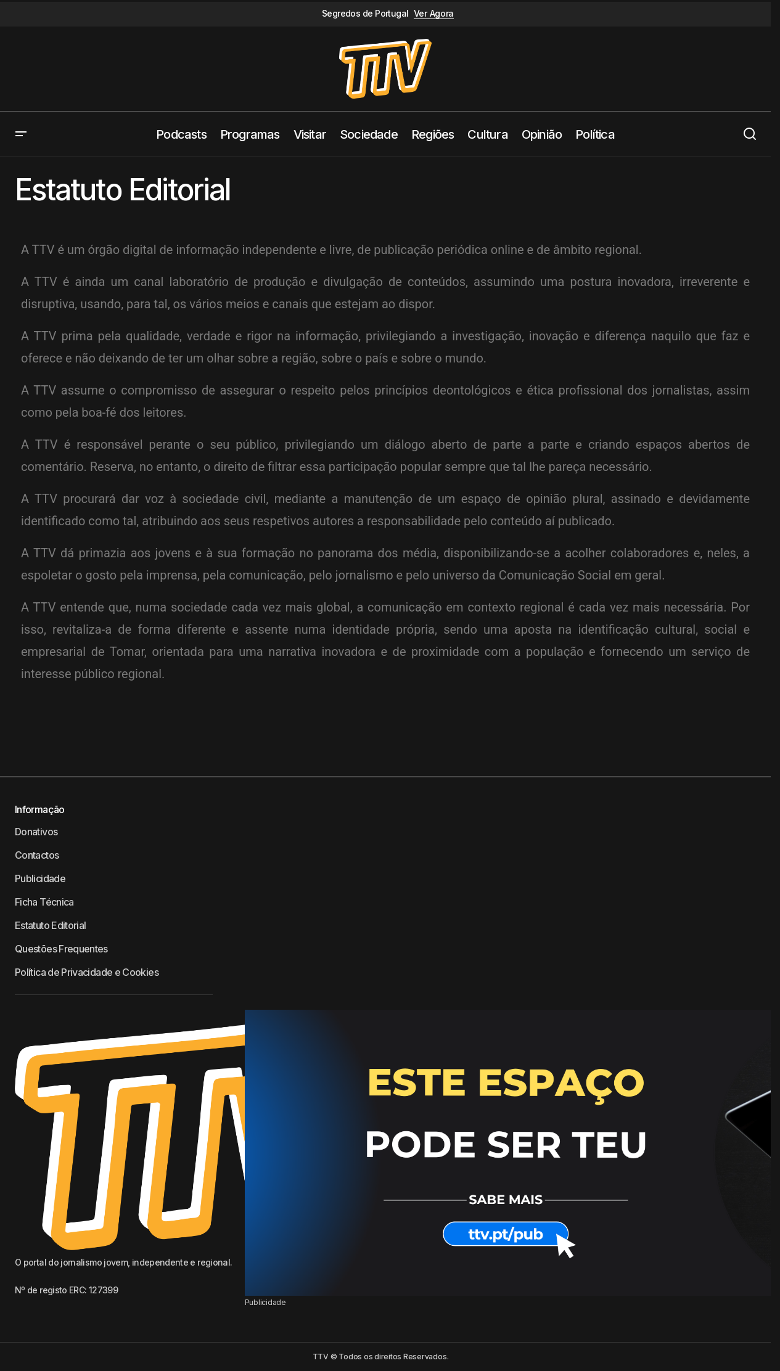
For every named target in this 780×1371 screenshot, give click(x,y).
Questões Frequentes (61, 949)
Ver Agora (434, 13)
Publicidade (40, 878)
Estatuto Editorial (50, 925)
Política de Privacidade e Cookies (86, 972)
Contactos (37, 855)
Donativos (36, 831)
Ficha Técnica (44, 902)
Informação (40, 809)
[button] (21, 134)
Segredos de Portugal (365, 13)
